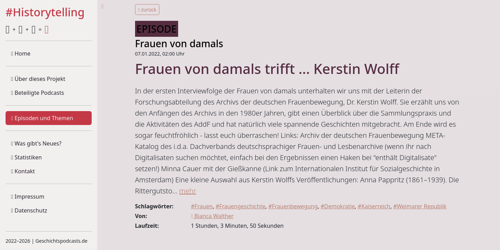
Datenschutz (29, 210)
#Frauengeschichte (240, 206)
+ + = (27, 29)
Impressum (27, 196)
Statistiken (26, 157)
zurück (147, 9)
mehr (187, 190)
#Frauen (202, 206)
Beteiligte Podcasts (37, 93)
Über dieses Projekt (38, 79)
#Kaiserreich (374, 206)
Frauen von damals (179, 43)
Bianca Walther (212, 216)
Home (21, 53)
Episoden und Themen (42, 118)
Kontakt (23, 171)
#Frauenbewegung (293, 206)
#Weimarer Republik (419, 206)
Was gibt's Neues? (36, 143)
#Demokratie (337, 206)
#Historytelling (45, 12)
